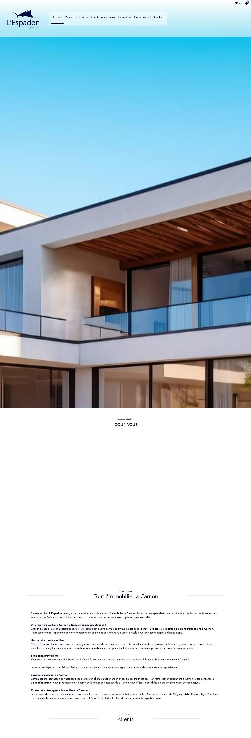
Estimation (140, 18)
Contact (176, 18)
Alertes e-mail (159, 18)
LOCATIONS (96, 18)
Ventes (81, 18)
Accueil (68, 18)
